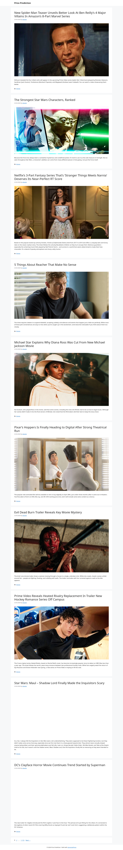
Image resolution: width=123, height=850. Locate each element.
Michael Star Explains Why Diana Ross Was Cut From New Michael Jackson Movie (59, 344)
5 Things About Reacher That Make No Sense (45, 265)
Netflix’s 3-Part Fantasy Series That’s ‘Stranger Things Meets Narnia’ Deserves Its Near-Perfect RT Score (60, 177)
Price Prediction (22, 3)
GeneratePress (72, 847)
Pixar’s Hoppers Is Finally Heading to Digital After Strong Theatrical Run (60, 429)
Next (28, 840)
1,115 (22, 840)
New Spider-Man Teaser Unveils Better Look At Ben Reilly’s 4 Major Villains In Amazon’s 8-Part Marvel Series (60, 14)
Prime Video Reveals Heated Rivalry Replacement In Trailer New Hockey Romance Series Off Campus (58, 597)
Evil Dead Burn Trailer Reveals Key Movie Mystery (48, 512)
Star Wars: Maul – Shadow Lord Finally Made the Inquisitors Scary (59, 683)
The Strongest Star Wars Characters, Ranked (44, 100)
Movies (18, 88)
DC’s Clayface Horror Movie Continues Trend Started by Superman (59, 765)
